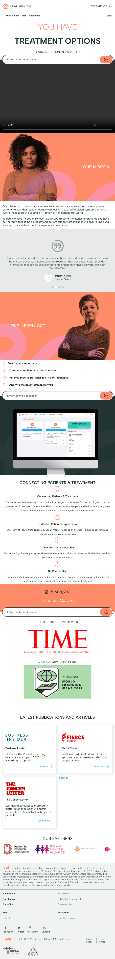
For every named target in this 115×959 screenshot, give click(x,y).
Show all (63, 778)
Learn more (45, 766)
